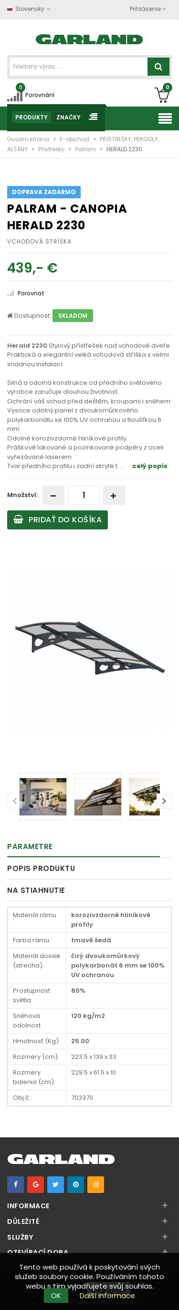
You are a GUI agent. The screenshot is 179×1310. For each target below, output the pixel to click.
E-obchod (75, 139)
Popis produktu (41, 868)
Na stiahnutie (36, 890)
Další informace (107, 1295)
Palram (86, 149)
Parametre (30, 846)
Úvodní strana (29, 139)
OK (56, 1295)
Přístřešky (52, 149)
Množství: (22, 494)
